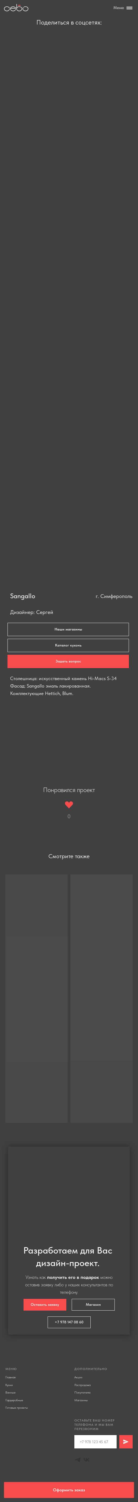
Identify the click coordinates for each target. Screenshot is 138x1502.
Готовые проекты (16, 1407)
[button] (68, 661)
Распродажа (82, 1385)
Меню (118, 7)
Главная (10, 1377)
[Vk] (86, 1459)
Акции (78, 1377)
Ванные (10, 1392)
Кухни (9, 1385)
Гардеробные (14, 1400)
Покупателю (82, 1392)
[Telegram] (77, 1459)
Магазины (81, 1400)
